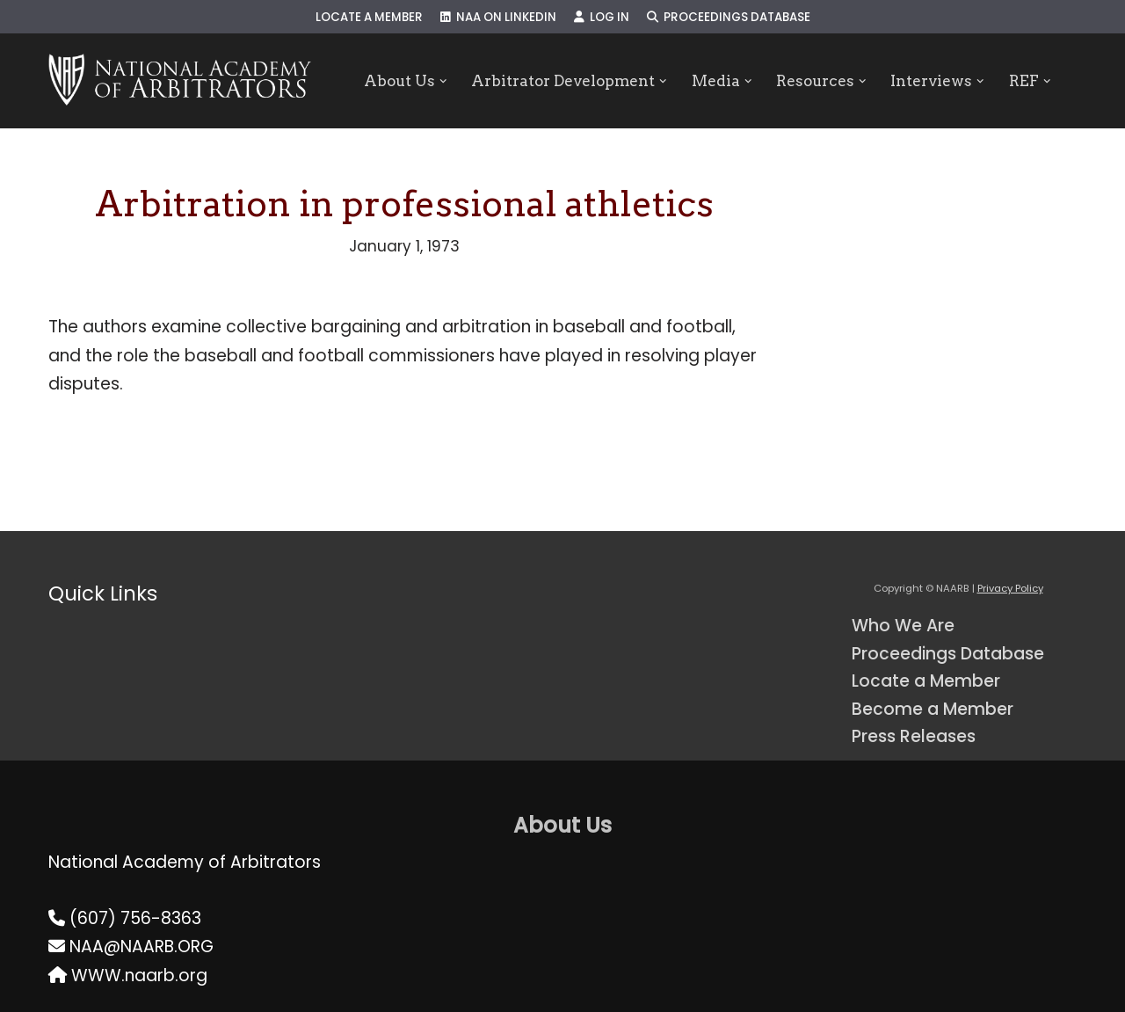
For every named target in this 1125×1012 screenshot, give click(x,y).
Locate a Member (369, 17)
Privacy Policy (1010, 588)
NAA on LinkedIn (498, 17)
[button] (442, 81)
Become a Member (932, 709)
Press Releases (914, 736)
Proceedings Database (728, 17)
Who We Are (903, 625)
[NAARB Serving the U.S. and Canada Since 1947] (179, 81)
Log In (601, 17)
